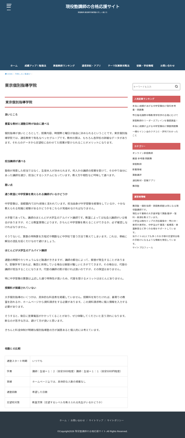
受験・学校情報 (144, 66)
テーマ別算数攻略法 (118, 66)
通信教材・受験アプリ (143, 180)
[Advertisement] (92, 37)
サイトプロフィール (142, 247)
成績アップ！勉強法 (35, 66)
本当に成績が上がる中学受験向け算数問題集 (155, 126)
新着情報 (137, 169)
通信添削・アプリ (91, 66)
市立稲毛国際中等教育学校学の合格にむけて (155, 115)
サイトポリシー (115, 420)
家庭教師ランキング (64, 66)
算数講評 (137, 175)
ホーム (14, 66)
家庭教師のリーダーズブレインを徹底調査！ (155, 120)
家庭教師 (137, 164)
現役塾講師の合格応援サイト (93, 6)
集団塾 (135, 186)
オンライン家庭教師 (142, 153)
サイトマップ (96, 420)
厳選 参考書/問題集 (142, 158)
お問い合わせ (167, 66)
